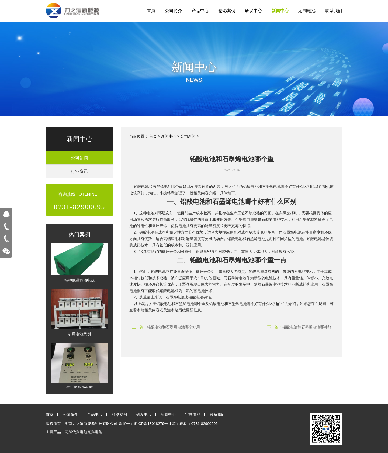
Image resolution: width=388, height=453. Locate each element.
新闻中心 (280, 10)
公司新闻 (79, 157)
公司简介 (173, 10)
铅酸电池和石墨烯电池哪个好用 (173, 327)
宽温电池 (94, 432)
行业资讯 (79, 171)
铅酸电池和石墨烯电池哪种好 (306, 327)
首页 (151, 10)
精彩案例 (226, 10)
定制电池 (307, 10)
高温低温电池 (76, 432)
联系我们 (333, 10)
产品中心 (200, 10)
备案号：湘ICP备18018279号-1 (145, 423)
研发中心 (253, 10)
